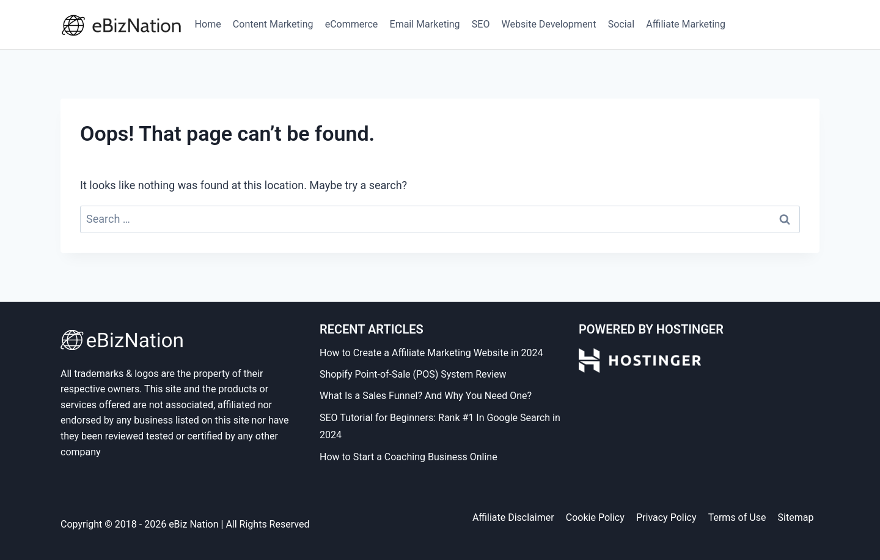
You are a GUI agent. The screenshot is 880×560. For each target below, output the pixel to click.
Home (208, 24)
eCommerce (351, 24)
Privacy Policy (666, 517)
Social (621, 24)
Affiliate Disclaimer (513, 517)
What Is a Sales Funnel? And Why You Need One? (426, 395)
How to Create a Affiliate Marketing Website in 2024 (431, 353)
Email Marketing (425, 24)
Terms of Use (737, 517)
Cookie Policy (595, 517)
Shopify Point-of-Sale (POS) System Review (413, 374)
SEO (481, 24)
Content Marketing (273, 24)
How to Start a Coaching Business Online (408, 457)
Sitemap (796, 517)
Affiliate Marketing (685, 24)
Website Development (549, 24)
